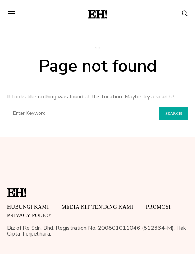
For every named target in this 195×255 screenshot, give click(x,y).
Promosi (158, 207)
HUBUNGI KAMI (28, 207)
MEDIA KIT (75, 207)
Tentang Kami (112, 207)
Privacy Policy (29, 215)
